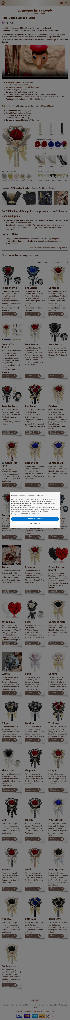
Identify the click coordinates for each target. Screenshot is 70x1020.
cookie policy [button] (26, 505)
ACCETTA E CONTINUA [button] (35, 519)
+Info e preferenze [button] (35, 523)
